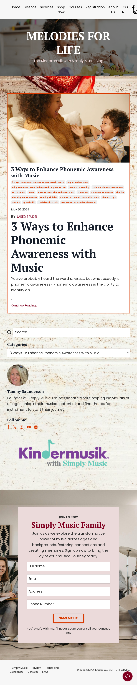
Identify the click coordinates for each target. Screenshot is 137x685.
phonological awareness (24, 200)
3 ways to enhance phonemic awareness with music (38, 185)
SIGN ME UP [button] (68, 623)
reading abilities (48, 200)
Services (46, 7)
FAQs (45, 676)
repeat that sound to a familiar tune (79, 200)
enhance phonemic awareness (108, 190)
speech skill (29, 205)
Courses (75, 7)
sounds (16, 205)
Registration (95, 7)
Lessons (30, 7)
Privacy (36, 672)
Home (15, 7)
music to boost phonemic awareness (56, 195)
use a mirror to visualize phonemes (78, 205)
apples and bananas (77, 185)
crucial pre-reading (79, 190)
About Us (113, 9)
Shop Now (61, 9)
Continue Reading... (24, 308)
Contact (32, 676)
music (31, 195)
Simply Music (20, 672)
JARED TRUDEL (28, 219)
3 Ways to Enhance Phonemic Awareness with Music (56, 174)
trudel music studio (48, 205)
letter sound (18, 195)
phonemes (83, 195)
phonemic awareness (102, 195)
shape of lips (109, 200)
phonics (120, 195)
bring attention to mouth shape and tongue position (38, 190)
